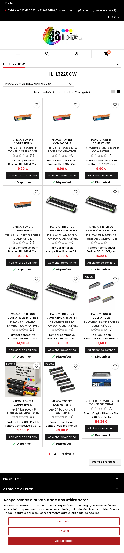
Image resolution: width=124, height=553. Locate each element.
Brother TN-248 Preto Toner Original (101, 402)
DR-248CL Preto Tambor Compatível (62, 324)
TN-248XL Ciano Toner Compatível (101, 149)
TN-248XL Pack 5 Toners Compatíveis (23, 411)
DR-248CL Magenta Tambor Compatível (101, 237)
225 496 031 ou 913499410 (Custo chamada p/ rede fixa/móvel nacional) (68, 10)
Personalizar (64, 521)
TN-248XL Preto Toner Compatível (22, 237)
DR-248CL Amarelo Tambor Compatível (62, 237)
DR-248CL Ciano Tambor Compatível (23, 324)
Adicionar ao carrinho (23, 175)
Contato (10, 3)
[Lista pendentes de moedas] (114, 17)
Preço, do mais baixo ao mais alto (39, 83)
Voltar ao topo (105, 462)
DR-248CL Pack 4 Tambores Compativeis (62, 413)
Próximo (67, 454)
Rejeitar (64, 531)
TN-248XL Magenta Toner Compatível (62, 149)
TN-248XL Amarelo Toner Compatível (22, 149)
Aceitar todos (64, 541)
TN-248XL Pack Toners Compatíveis (101, 324)
